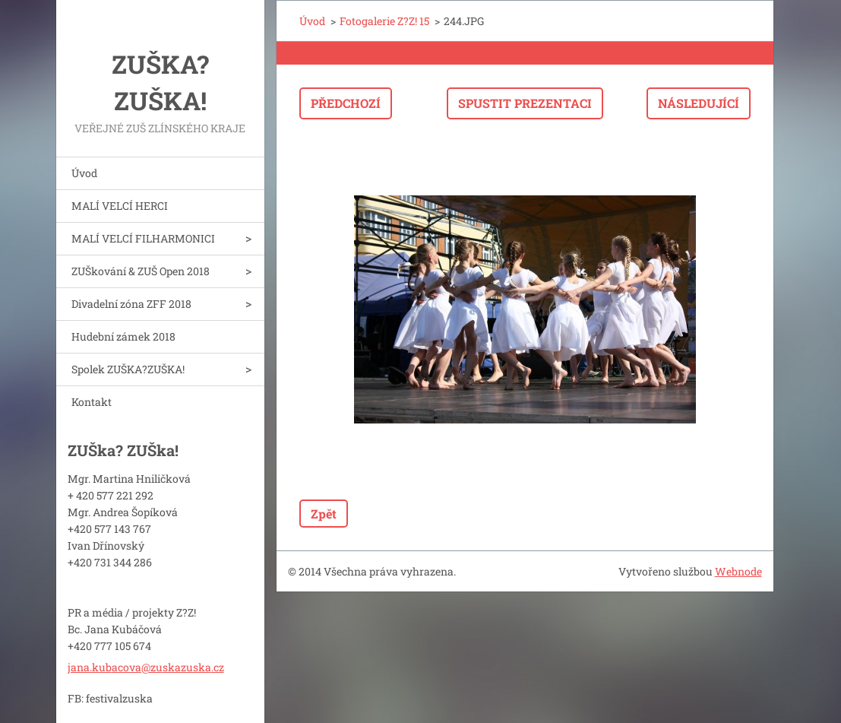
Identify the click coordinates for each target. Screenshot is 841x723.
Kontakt (91, 402)
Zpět (324, 514)
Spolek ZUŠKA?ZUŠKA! (128, 369)
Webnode (738, 571)
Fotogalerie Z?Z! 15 (384, 21)
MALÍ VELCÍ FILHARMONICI (143, 238)
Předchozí (346, 103)
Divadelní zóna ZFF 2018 (131, 303)
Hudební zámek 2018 (123, 336)
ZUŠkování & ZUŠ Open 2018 (140, 271)
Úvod (84, 173)
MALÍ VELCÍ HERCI (119, 205)
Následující (698, 103)
